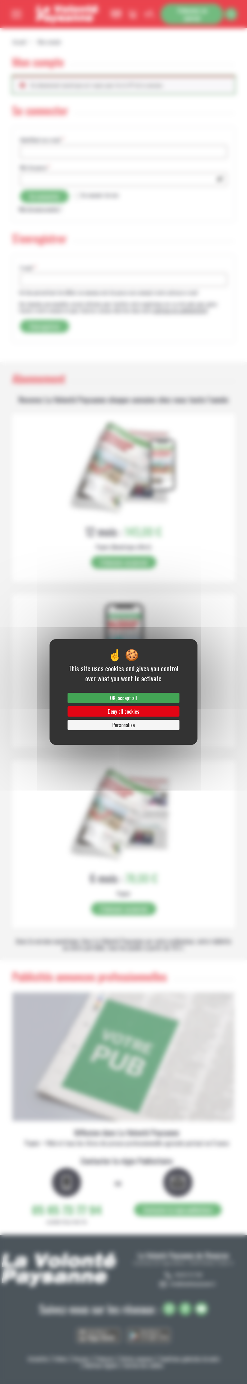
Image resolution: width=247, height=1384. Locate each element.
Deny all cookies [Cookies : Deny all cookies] (123, 711)
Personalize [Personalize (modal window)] (123, 725)
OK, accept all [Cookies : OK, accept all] (123, 698)
